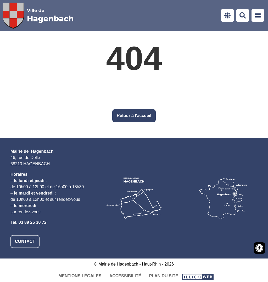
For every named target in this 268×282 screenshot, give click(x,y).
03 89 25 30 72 (33, 222)
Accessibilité (125, 276)
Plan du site (163, 276)
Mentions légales (79, 276)
